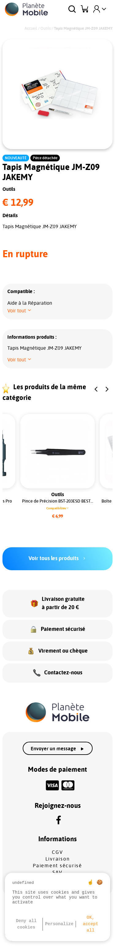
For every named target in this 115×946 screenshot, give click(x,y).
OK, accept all (90, 924)
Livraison (57, 859)
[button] (19, 311)
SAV (57, 872)
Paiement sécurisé (57, 865)
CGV (57, 852)
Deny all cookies (26, 924)
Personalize (59, 924)
